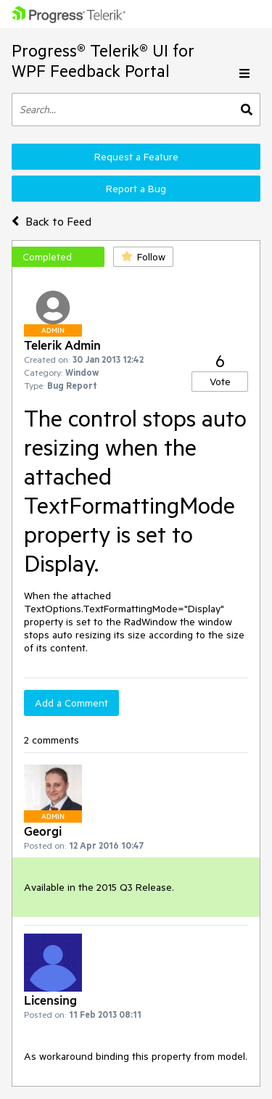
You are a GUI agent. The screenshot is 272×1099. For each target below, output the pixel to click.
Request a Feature (136, 156)
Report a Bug (136, 188)
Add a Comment (71, 702)
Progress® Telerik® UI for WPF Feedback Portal (103, 60)
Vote (220, 381)
